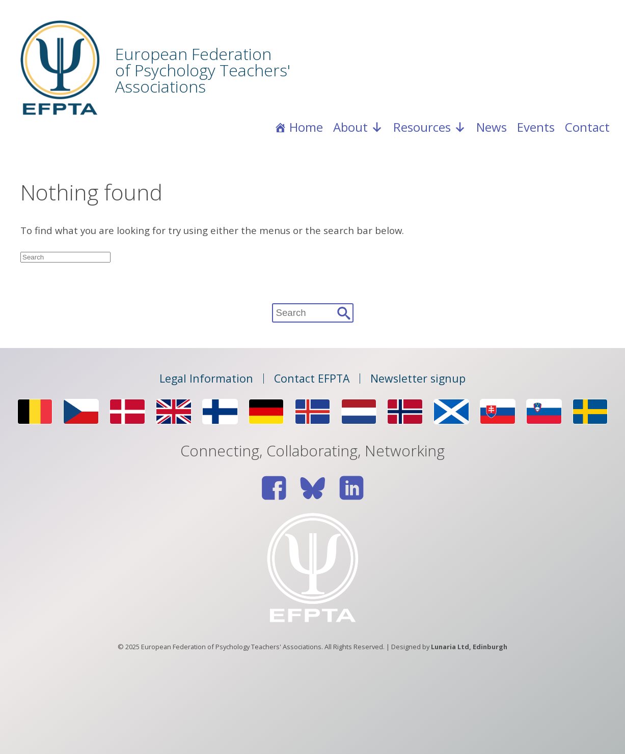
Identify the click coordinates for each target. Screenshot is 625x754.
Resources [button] (429, 127)
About (358, 127)
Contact (587, 127)
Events (536, 127)
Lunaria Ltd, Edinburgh (469, 646)
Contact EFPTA (311, 378)
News (491, 127)
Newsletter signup (418, 378)
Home (306, 127)
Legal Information (206, 378)
